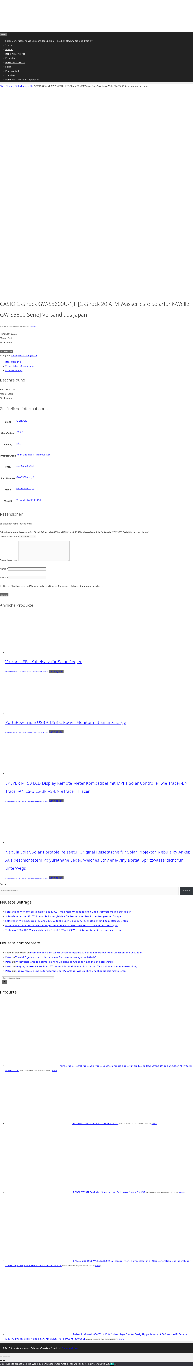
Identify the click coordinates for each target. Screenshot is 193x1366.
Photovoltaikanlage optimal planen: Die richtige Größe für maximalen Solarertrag (64, 961)
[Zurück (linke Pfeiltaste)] (1, 1360)
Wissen (9, 49)
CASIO (19, 432)
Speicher (10, 75)
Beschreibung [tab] (13, 361)
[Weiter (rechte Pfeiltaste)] (4, 1360)
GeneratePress (70, 1348)
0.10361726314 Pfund (28, 499)
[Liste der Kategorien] (28, 977)
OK (112, 1364)
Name (4, 568)
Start (2, 86)
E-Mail (4, 577)
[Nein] (115, 1364)
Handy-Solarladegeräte (20, 86)
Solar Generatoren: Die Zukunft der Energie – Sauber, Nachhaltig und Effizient (49, 40)
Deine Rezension (9, 560)
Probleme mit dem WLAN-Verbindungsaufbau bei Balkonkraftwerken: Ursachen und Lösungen (61, 925)
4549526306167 (25, 465)
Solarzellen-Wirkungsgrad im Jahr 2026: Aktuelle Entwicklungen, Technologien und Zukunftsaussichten (66, 920)
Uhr (18, 443)
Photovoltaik (12, 71)
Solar (8, 66)
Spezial (9, 45)
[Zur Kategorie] (4, 982)
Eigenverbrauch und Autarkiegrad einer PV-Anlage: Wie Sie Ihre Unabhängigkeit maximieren (70, 970)
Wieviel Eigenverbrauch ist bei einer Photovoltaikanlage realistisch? (55, 957)
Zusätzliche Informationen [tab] (20, 366)
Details (33, 326)
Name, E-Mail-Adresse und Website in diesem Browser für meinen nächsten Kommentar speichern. (53, 586)
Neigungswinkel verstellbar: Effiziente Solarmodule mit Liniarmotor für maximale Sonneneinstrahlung (76, 966)
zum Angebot (6, 351)
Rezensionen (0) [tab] (14, 370)
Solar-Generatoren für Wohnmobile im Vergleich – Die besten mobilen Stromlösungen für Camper (63, 916)
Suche (3, 884)
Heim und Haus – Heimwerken (33, 454)
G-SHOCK (21, 420)
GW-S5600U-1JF (25, 477)
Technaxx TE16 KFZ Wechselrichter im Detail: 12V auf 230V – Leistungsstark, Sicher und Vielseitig (63, 930)
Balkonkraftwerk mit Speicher (22, 79)
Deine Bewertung (9, 536)
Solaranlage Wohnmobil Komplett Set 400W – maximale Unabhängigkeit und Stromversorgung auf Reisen (68, 911)
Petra (8, 957)
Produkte (10, 58)
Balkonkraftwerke (15, 53)
